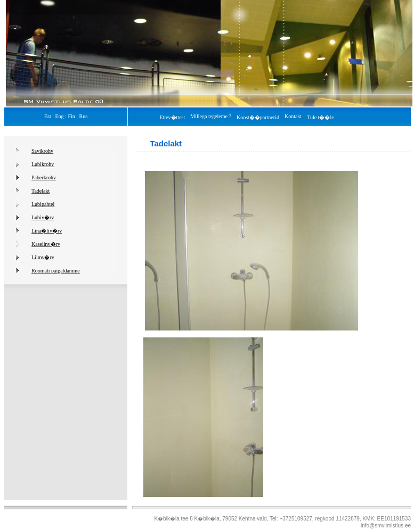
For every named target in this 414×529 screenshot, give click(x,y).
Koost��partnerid (259, 117)
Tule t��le (320, 117)
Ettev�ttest (174, 117)
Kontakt (294, 116)
